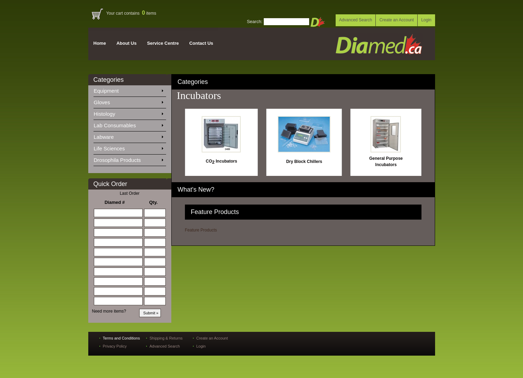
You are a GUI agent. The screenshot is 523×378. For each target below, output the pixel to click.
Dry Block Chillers (304, 161)
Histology (128, 112)
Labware (128, 135)
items (149, 13)
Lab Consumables (128, 124)
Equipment (128, 89)
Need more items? (109, 311)
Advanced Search (355, 19)
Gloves (128, 101)
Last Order (130, 193)
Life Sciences (128, 147)
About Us (127, 43)
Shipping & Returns (166, 338)
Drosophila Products (128, 159)
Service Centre (163, 43)
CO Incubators (221, 161)
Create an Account (396, 19)
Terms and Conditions (121, 338)
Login (426, 19)
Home (100, 43)
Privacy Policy (115, 346)
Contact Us (201, 43)
